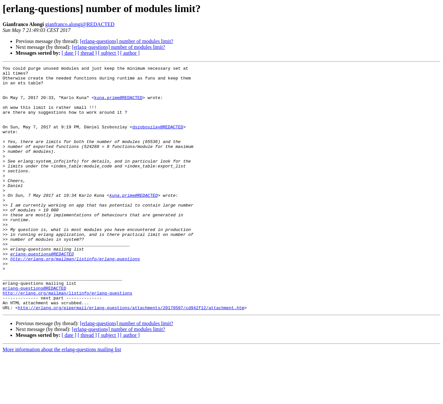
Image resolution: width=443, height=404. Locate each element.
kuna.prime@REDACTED (118, 104)
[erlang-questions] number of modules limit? (126, 41)
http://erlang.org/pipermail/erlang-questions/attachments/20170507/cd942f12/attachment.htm (131, 356)
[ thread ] (87, 53)
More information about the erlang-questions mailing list (62, 398)
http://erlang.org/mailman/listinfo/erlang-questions (75, 298)
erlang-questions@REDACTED (42, 292)
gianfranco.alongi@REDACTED (79, 24)
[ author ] (130, 53)
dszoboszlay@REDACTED (157, 139)
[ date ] (69, 53)
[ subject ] (108, 53)
